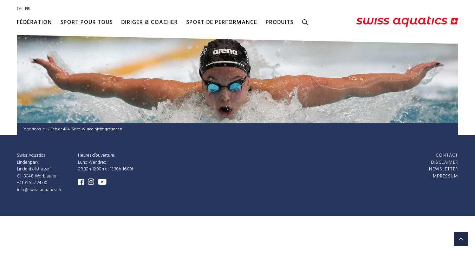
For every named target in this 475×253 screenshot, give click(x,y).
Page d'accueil (34, 129)
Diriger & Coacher (149, 22)
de (19, 9)
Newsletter (443, 169)
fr (27, 9)
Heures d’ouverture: (96, 155)
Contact (447, 155)
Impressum (444, 176)
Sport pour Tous (86, 22)
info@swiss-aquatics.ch (39, 189)
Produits (279, 22)
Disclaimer (444, 162)
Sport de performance (221, 22)
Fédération (34, 22)
